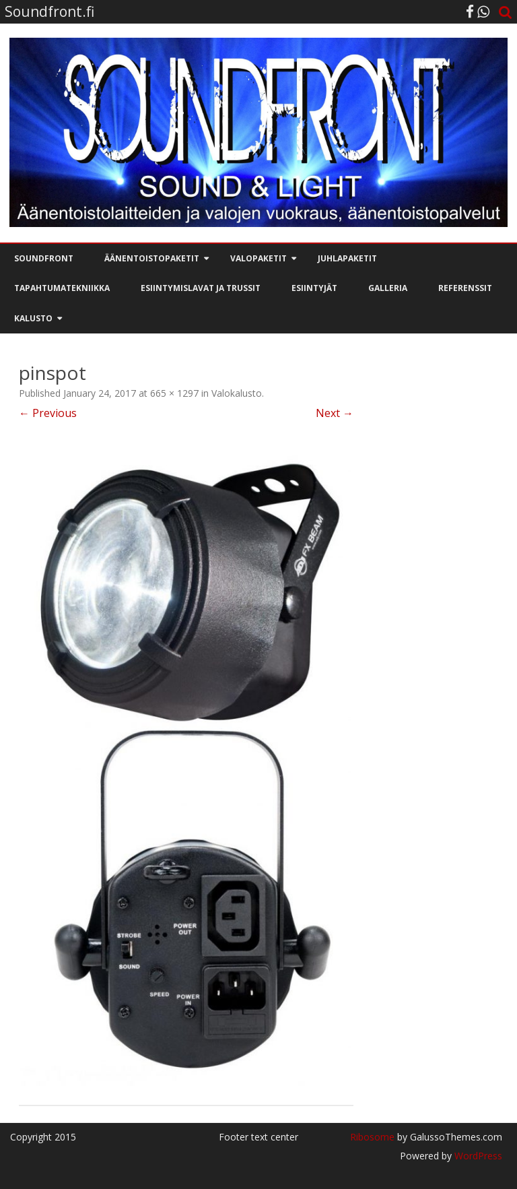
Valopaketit (258, 258)
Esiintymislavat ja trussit (201, 288)
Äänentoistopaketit (151, 258)
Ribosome (372, 1136)
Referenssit (465, 288)
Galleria (387, 288)
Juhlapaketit (347, 258)
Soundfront (43, 258)
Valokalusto (236, 393)
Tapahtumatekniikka (62, 288)
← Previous (48, 413)
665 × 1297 (174, 393)
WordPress (477, 1155)
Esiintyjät (314, 288)
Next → (334, 413)
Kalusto (33, 318)
